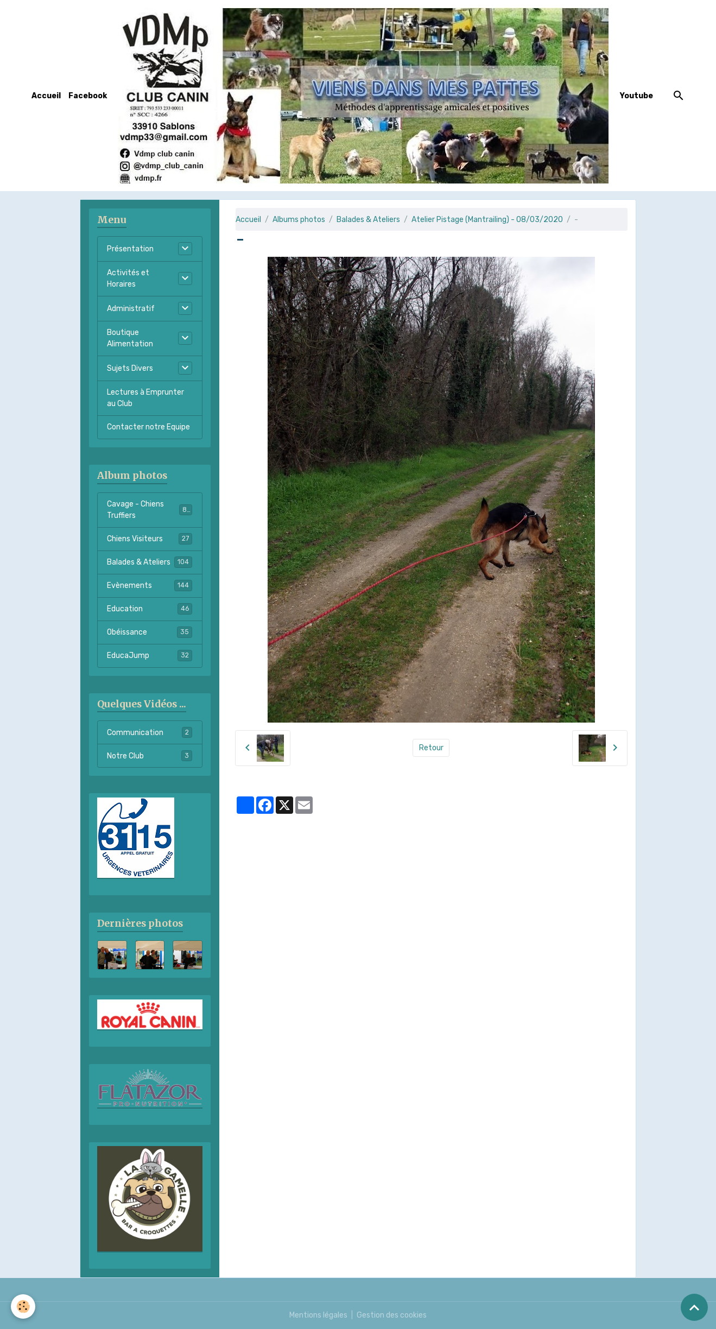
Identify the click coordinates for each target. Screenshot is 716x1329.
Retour (431, 747)
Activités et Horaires (128, 278)
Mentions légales (318, 1315)
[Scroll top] (694, 1307)
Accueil (46, 95)
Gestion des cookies (392, 1315)
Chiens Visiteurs (149, 538)
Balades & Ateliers (368, 219)
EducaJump (149, 655)
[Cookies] (23, 1306)
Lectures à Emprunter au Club (145, 398)
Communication (149, 732)
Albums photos (299, 219)
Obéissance (149, 631)
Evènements (149, 585)
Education (149, 608)
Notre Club (149, 755)
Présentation (130, 249)
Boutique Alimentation (130, 338)
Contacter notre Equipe (148, 427)
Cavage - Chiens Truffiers (149, 509)
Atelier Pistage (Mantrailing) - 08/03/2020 (487, 219)
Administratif (131, 308)
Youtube (636, 95)
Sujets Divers (130, 368)
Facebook (87, 95)
